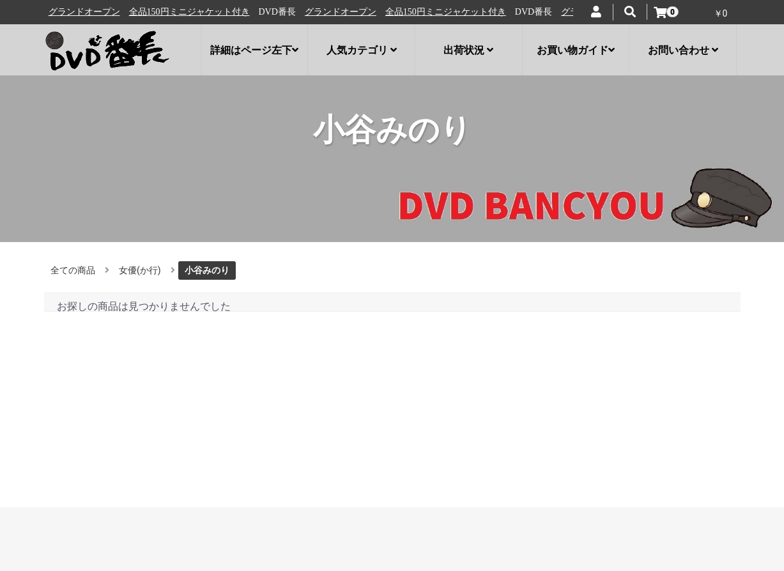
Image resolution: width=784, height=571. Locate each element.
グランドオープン (91, 12)
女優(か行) (140, 270)
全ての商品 (72, 270)
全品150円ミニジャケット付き (196, 12)
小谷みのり (207, 270)
